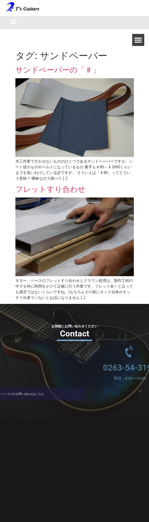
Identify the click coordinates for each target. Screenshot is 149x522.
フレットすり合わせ (50, 189)
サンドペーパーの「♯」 (57, 69)
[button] (13, 21)
